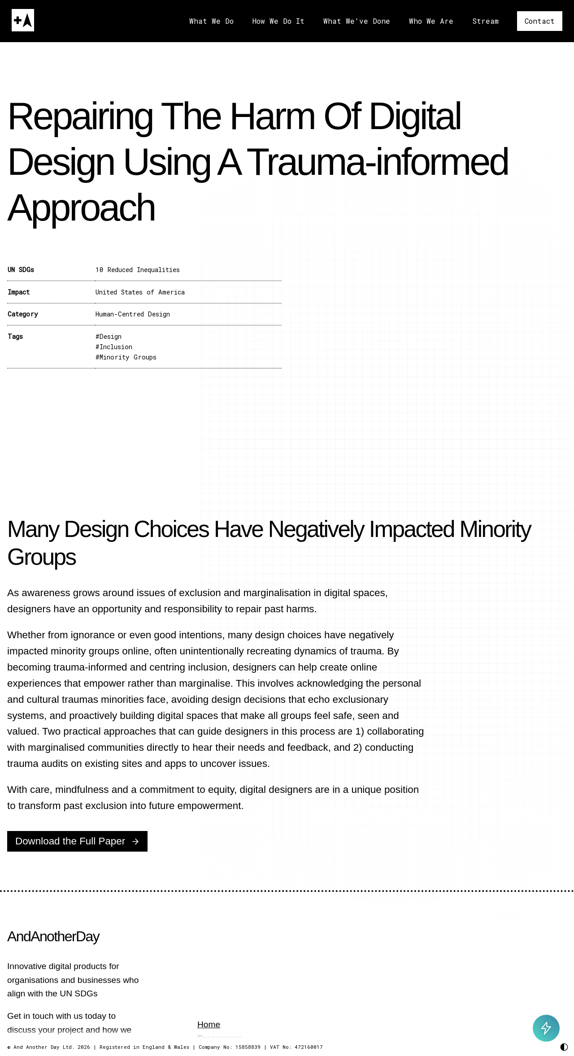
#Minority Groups (126, 357)
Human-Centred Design (133, 314)
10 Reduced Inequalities (138, 269)
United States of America (140, 292)
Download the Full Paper (70, 841)
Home (208, 1024)
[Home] (23, 20)
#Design (109, 336)
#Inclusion (114, 346)
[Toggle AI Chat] (546, 1028)
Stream (485, 21)
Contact (540, 21)
